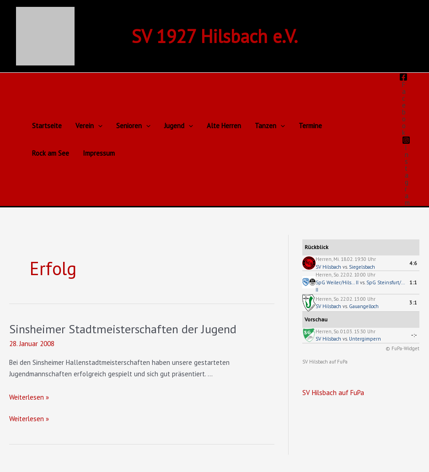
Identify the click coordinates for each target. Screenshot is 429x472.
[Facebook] (403, 104)
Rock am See (50, 153)
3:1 (413, 302)
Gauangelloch (364, 306)
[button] (98, 126)
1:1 (413, 282)
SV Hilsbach (328, 267)
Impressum (99, 153)
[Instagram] (406, 171)
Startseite (47, 125)
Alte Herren (224, 125)
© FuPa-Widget (402, 348)
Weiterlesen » (29, 397)
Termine (310, 125)
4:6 (413, 263)
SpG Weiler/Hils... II (337, 282)
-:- (414, 335)
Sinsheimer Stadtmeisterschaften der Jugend (122, 328)
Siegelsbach (362, 267)
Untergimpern (365, 339)
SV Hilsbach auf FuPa (325, 361)
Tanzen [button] (270, 126)
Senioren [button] (133, 126)
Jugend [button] (178, 126)
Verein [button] (88, 126)
